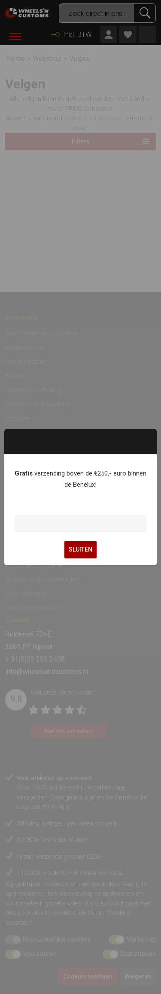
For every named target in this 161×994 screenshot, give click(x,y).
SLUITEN (80, 549)
